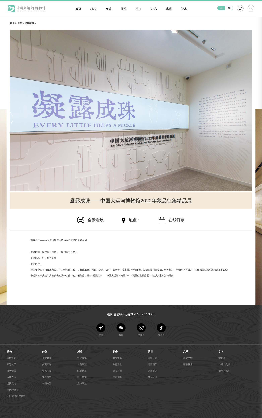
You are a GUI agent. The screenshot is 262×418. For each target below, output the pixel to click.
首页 (78, 9)
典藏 (169, 9)
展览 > (21, 23)
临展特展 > (30, 23)
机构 (93, 9)
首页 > (13, 23)
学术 (184, 9)
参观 (108, 9)
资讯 (154, 9)
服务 (139, 9)
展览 (124, 9)
